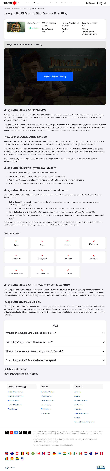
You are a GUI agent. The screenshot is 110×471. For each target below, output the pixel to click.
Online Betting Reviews (15, 396)
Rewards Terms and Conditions (84, 422)
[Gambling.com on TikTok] (25, 440)
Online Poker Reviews (15, 405)
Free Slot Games (46, 396)
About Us (77, 392)
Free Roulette (45, 409)
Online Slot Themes (47, 400)
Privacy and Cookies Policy (62, 445)
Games (17, 8)
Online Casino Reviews (15, 392)
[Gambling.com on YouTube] (11, 440)
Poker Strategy (12, 409)
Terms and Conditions (41, 445)
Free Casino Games (47, 392)
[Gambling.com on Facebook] (16, 440)
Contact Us (78, 405)
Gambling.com (8, 8)
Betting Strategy (13, 400)
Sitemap (77, 418)
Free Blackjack (45, 405)
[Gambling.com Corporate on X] (29, 440)
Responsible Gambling (81, 413)
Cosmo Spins (45, 413)
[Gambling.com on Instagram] (20, 440)
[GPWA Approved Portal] (101, 467)
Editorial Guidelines (80, 400)
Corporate (77, 409)
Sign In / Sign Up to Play (55, 76)
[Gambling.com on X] (7, 440)
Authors (77, 396)
